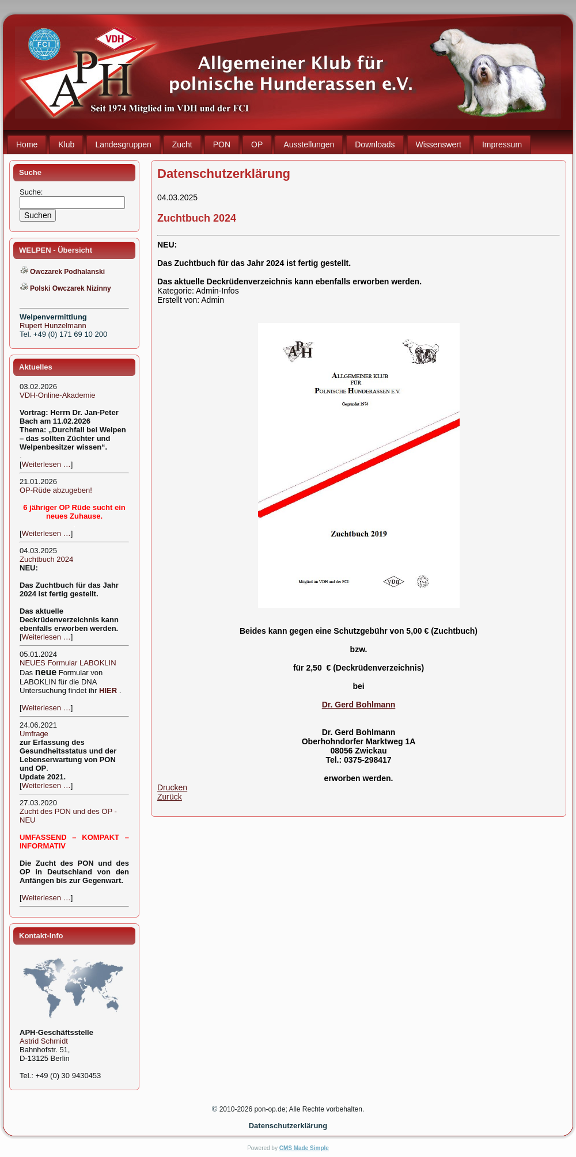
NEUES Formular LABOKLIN (68, 663)
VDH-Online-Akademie (58, 395)
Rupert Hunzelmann (53, 325)
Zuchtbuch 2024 (46, 559)
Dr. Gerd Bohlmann (359, 704)
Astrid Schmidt (44, 1041)
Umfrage (34, 733)
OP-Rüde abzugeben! (56, 490)
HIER (108, 690)
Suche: (32, 192)
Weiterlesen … (46, 464)
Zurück (169, 796)
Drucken (172, 787)
